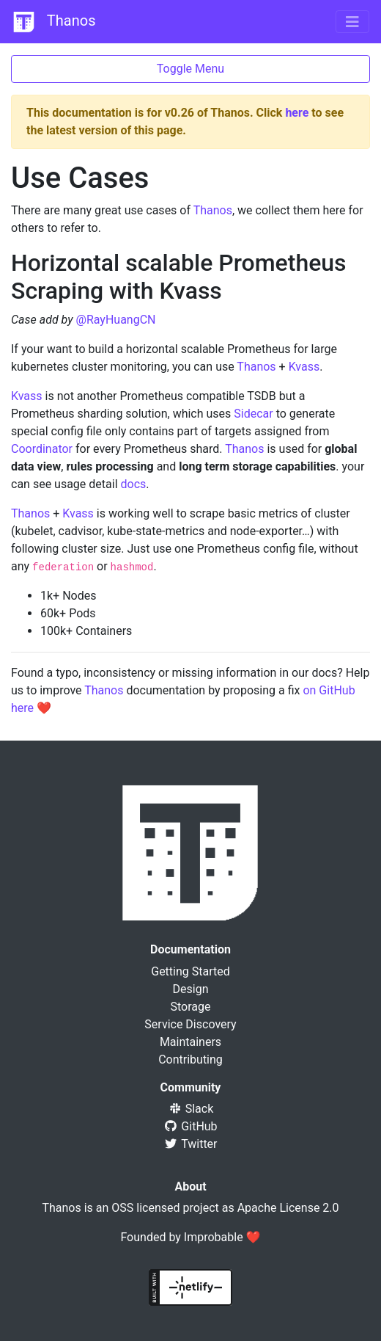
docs (134, 484)
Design (191, 989)
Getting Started (190, 971)
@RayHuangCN (116, 320)
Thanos (53, 22)
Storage (191, 1007)
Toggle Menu (190, 69)
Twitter (190, 1144)
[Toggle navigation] (352, 22)
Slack (191, 1109)
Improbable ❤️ (222, 1237)
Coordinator (42, 449)
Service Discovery (190, 1024)
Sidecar (253, 414)
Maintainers (190, 1042)
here (296, 113)
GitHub (190, 1126)
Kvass (304, 367)
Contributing (190, 1059)
